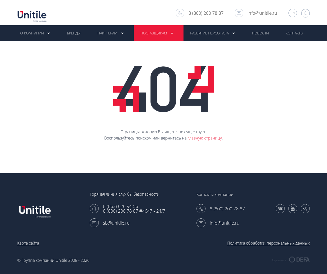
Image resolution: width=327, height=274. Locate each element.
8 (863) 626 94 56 (120, 206)
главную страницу (205, 138)
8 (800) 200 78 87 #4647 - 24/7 (134, 211)
